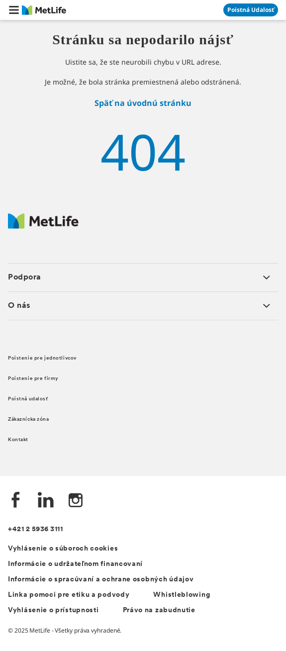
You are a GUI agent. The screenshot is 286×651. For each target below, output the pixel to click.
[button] (14, 10)
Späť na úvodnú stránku (143, 102)
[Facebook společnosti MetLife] (16, 501)
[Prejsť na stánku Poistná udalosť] (250, 9)
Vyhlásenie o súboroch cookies (63, 549)
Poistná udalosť (28, 399)
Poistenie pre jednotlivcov (42, 358)
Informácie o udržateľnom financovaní (75, 564)
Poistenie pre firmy (33, 378)
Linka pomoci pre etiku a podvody (68, 595)
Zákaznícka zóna (28, 419)
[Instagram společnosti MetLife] (76, 501)
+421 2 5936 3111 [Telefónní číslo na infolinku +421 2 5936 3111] (35, 529)
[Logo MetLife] (43, 226)
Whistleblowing (181, 595)
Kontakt (18, 440)
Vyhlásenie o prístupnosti (53, 610)
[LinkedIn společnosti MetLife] (46, 501)
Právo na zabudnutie (159, 610)
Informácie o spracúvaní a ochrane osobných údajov (100, 579)
